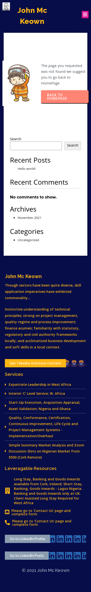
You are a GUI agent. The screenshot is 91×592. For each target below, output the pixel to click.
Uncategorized (28, 240)
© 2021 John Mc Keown (45, 570)
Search (15, 139)
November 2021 (29, 218)
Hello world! (27, 169)
